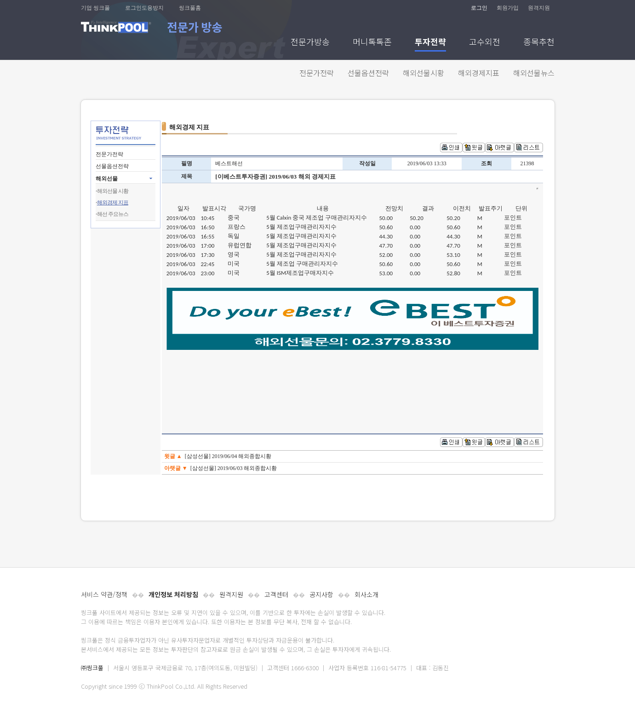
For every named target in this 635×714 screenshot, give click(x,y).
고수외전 (484, 42)
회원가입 (508, 8)
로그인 (479, 8)
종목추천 (539, 42)
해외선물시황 (423, 72)
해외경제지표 (478, 72)
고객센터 (276, 594)
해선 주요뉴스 (112, 214)
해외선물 (107, 178)
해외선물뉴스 (534, 72)
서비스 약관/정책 (104, 594)
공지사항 (321, 594)
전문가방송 (310, 42)
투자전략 (430, 42)
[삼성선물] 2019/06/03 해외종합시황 (233, 468)
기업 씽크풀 (95, 8)
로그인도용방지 (144, 8)
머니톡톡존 (372, 42)
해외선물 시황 (112, 191)
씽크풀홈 (190, 8)
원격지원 (539, 8)
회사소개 (366, 594)
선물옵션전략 (368, 72)
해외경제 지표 (112, 202)
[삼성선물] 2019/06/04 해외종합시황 (228, 456)
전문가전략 (316, 72)
